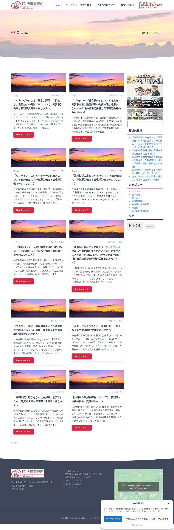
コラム (156, 33)
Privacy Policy (137, 525)
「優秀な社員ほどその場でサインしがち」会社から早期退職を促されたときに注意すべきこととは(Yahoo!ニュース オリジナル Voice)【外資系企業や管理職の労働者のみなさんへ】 (96, 254)
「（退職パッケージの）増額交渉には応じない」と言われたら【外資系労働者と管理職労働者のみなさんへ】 (37, 251)
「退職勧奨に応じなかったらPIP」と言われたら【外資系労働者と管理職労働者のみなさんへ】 (97, 179)
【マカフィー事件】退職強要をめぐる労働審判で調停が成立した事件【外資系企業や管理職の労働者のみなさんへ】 (37, 330)
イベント (136, 191)
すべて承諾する (113, 519)
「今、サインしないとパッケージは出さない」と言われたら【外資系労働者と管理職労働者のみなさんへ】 (37, 179)
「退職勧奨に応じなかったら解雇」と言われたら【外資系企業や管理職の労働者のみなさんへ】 (37, 401)
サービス (70, 5)
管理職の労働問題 (140, 211)
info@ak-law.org (73, 487)
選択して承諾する (160, 519)
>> (16, 442)
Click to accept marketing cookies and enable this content (138, 487)
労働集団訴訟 (138, 201)
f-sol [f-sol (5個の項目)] (135, 225)
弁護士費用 (86, 5)
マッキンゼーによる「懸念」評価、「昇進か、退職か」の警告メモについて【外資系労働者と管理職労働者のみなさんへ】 (37, 104)
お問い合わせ (127, 5)
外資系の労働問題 (140, 204)
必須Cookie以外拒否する (136, 519)
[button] (168, 503)
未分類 (135, 207)
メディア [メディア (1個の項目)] (150, 227)
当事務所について (106, 5)
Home (57, 5)
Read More (23, 134)
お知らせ (136, 194)
